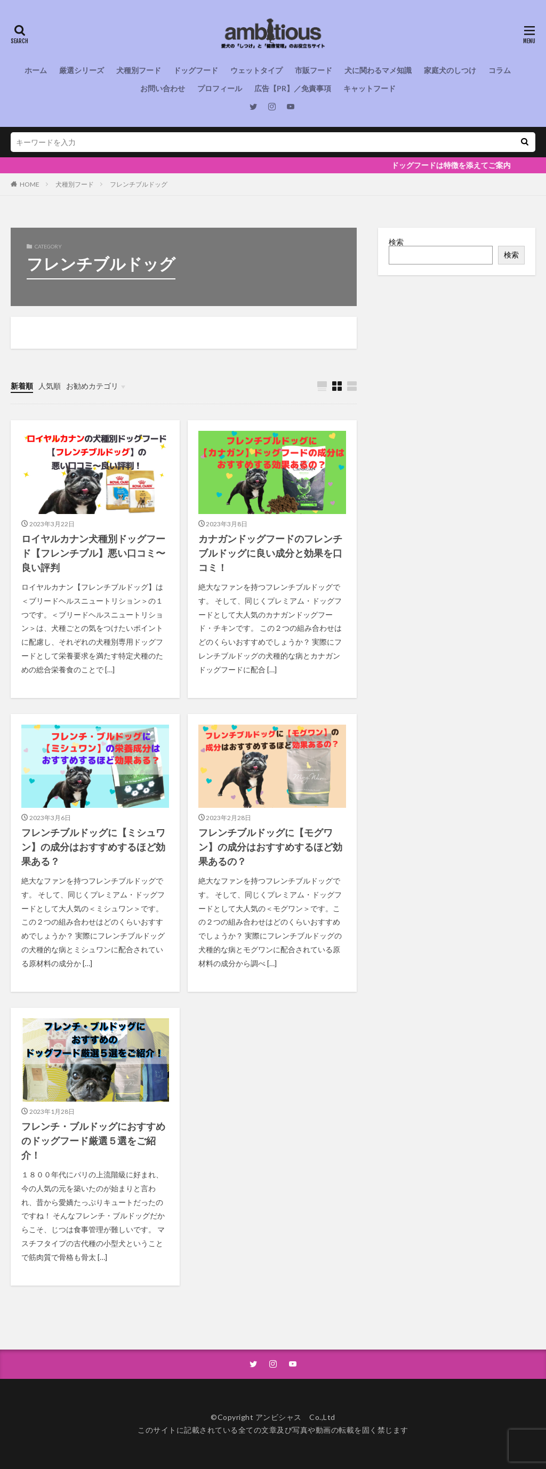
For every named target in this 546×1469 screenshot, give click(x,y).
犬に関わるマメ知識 (378, 70)
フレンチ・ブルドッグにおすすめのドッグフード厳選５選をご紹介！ (93, 1140)
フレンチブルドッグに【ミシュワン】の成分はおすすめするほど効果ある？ (93, 846)
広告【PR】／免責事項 (292, 88)
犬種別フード (138, 70)
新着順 (22, 385)
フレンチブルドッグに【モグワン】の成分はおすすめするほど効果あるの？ (270, 846)
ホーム (36, 70)
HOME (29, 184)
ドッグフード (195, 70)
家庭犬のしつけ (450, 70)
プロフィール (219, 88)
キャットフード (369, 88)
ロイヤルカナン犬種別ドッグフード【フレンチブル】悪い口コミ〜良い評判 (93, 553)
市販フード (313, 70)
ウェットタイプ (256, 70)
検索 (396, 241)
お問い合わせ (162, 88)
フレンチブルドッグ (138, 184)
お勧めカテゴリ (92, 385)
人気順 (49, 385)
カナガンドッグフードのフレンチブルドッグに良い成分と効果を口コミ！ (270, 553)
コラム (499, 70)
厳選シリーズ (81, 70)
